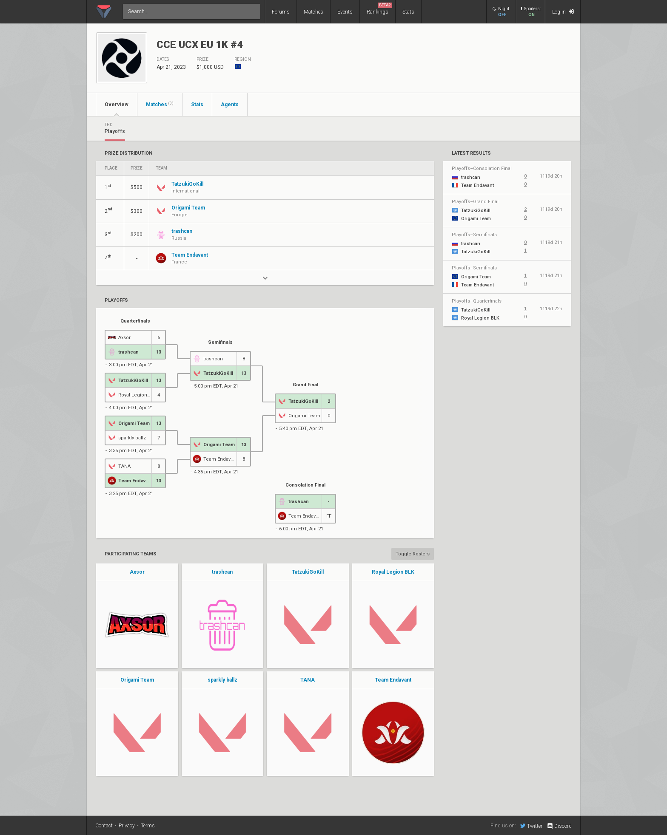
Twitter (531, 826)
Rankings (379, 9)
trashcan (222, 572)
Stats (408, 12)
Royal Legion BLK (393, 572)
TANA (307, 680)
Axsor (137, 572)
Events (345, 12)
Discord (559, 826)
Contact (104, 825)
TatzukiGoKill (308, 572)
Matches (313, 12)
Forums (281, 12)
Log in (563, 11)
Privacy (127, 825)
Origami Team (137, 680)
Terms (148, 825)
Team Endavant (393, 680)
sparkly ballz (222, 680)
